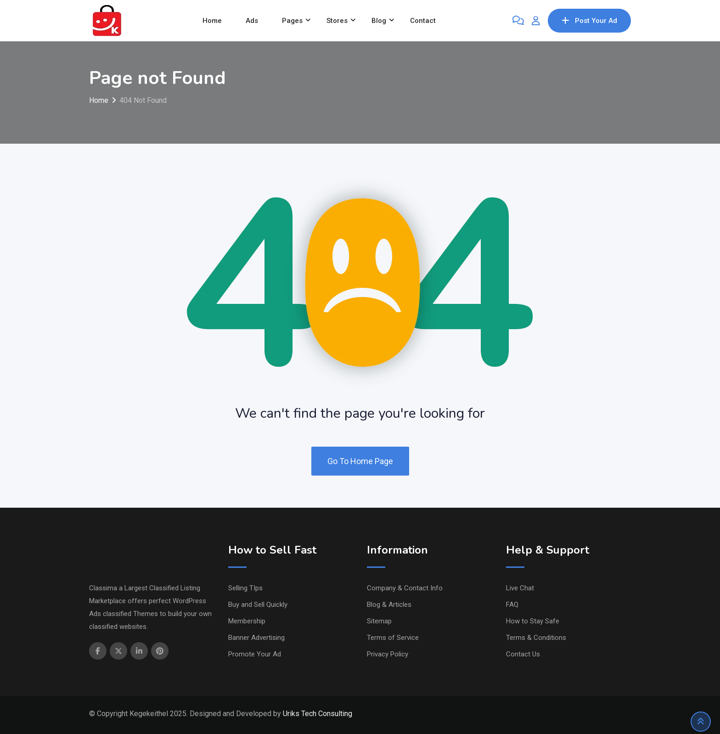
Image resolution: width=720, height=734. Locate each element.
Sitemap (379, 621)
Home (212, 21)
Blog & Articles (389, 604)
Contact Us (523, 654)
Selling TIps (245, 588)
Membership (246, 621)
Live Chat (520, 588)
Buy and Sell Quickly (257, 604)
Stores (337, 21)
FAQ (512, 604)
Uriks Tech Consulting (317, 713)
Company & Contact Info (405, 588)
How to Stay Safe (532, 621)
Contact (423, 21)
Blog (378, 21)
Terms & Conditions (536, 637)
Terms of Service (393, 637)
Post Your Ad (589, 21)
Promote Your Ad (254, 654)
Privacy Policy (387, 654)
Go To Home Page (360, 461)
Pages (292, 21)
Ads (252, 21)
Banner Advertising (256, 637)
